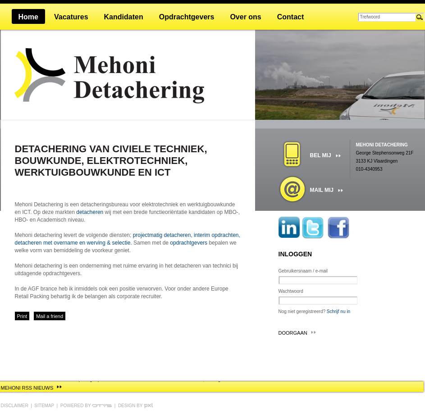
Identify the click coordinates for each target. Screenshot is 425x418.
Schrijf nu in (338, 311)
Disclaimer (14, 405)
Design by (135, 405)
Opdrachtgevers (187, 17)
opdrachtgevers (188, 243)
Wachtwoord (291, 291)
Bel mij (320, 155)
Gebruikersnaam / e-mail (303, 270)
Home (28, 17)
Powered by (86, 405)
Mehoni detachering (382, 144)
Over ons (245, 17)
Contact (290, 17)
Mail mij (322, 190)
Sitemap (44, 405)
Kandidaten (123, 17)
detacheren (89, 212)
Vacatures (71, 17)
